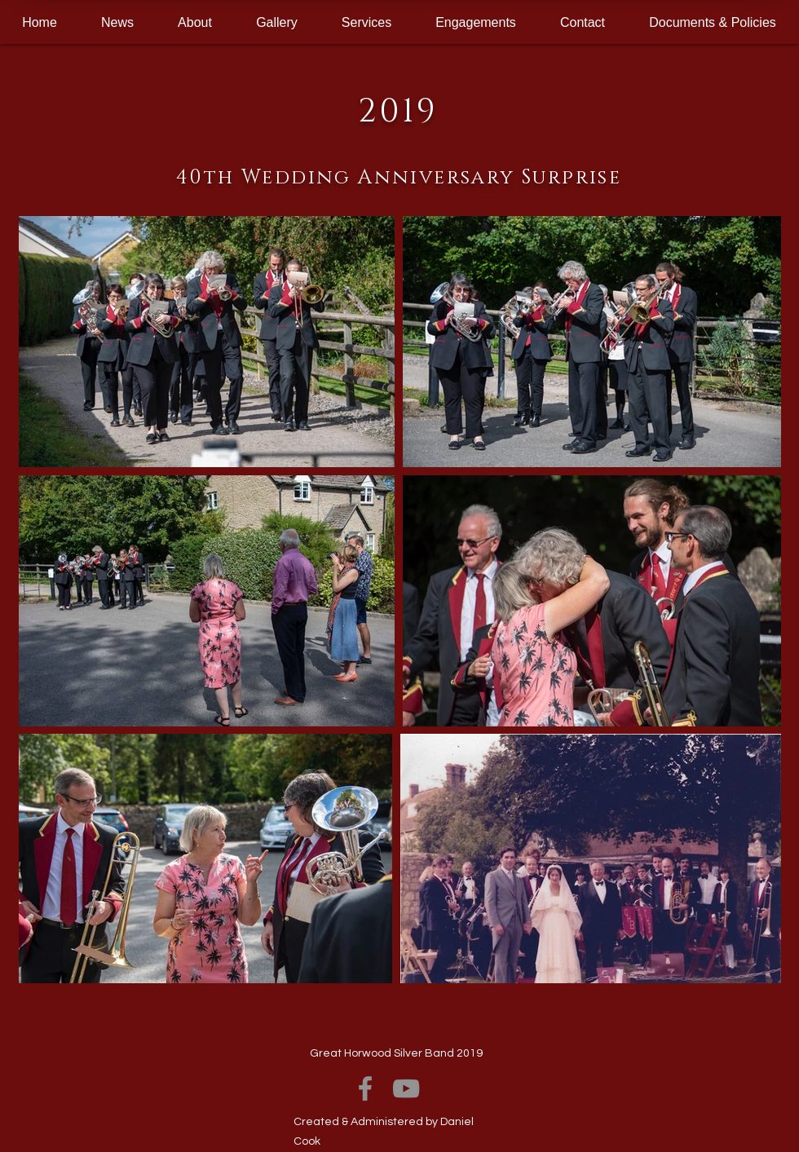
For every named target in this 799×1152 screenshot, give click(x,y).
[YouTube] (406, 1088)
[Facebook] (365, 1088)
